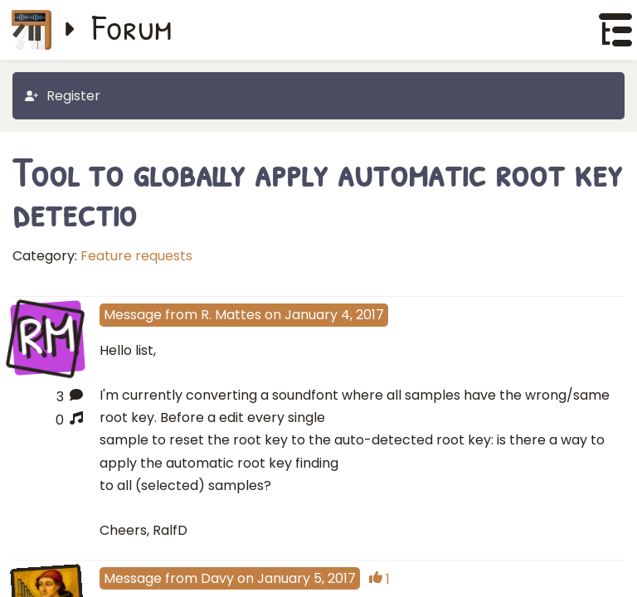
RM (48, 336)
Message (133, 314)
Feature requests (136, 255)
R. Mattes (231, 314)
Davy (217, 578)
